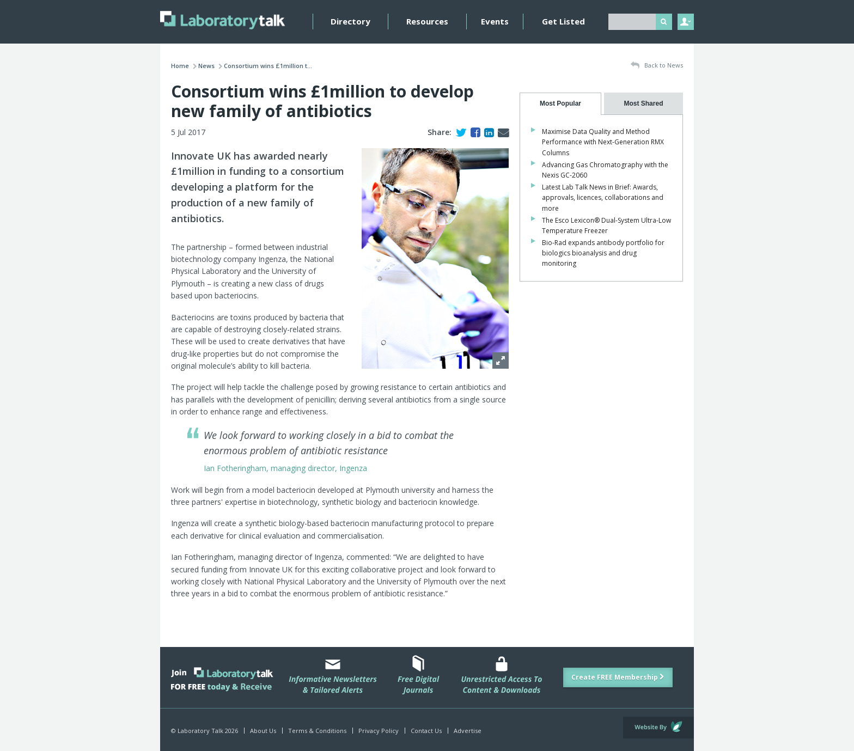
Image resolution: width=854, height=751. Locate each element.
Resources (427, 21)
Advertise (467, 731)
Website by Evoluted (658, 727)
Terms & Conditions (317, 731)
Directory (350, 21)
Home (180, 66)
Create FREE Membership (617, 677)
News (206, 66)
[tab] (560, 104)
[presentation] (560, 104)
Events (495, 21)
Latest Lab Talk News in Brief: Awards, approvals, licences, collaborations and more (602, 197)
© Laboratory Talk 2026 (204, 731)
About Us (263, 731)
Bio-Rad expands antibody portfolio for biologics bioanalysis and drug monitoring (603, 253)
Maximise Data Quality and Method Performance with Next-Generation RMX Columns (603, 142)
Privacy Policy (378, 731)
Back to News (657, 65)
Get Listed (563, 21)
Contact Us (426, 731)
